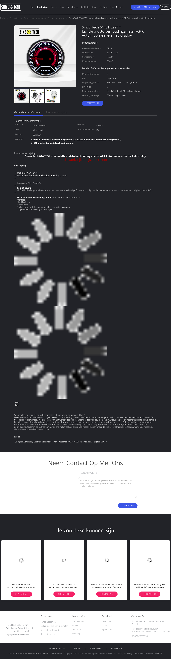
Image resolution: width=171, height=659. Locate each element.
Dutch (165, 7)
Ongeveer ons (57, 7)
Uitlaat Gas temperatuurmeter (54, 626)
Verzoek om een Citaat (145, 7)
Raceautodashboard (50, 630)
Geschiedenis (78, 621)
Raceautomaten (48, 634)
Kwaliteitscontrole (88, 7)
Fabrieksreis (72, 7)
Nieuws (120, 7)
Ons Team (76, 629)
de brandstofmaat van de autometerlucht (75, 442)
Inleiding (76, 633)
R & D (104, 625)
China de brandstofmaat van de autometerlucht (30, 653)
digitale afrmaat (100, 442)
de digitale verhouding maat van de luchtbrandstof (36, 442)
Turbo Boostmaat (48, 621)
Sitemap (77, 648)
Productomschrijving (56, 112)
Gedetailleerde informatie (27, 112)
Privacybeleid (96, 648)
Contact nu (92, 103)
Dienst (75, 625)
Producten (42, 7)
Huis (32, 7)
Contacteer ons (106, 7)
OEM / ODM (107, 621)
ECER (159, 653)
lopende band (108, 629)
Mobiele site (116, 648)
